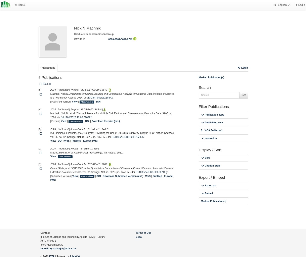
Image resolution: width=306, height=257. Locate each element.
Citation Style (210, 165)
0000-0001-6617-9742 (122, 39)
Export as (208, 185)
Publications (48, 67)
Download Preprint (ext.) (105, 121)
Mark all (45, 84)
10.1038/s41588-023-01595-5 (128, 137)
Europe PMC (90, 140)
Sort (205, 157)
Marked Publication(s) (211, 77)
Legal (139, 237)
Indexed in (209, 138)
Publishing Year (212, 122)
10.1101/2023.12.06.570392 (76, 117)
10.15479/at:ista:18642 (100, 97)
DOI (98, 101)
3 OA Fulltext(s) (211, 130)
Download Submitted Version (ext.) (123, 176)
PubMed (76, 140)
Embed (207, 193)
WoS (67, 140)
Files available (87, 102)
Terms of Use (143, 233)
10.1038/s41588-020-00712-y (151, 172)
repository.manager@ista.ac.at (58, 248)
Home (19, 5)
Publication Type (212, 114)
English (282, 5)
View (75, 101)
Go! (244, 95)
